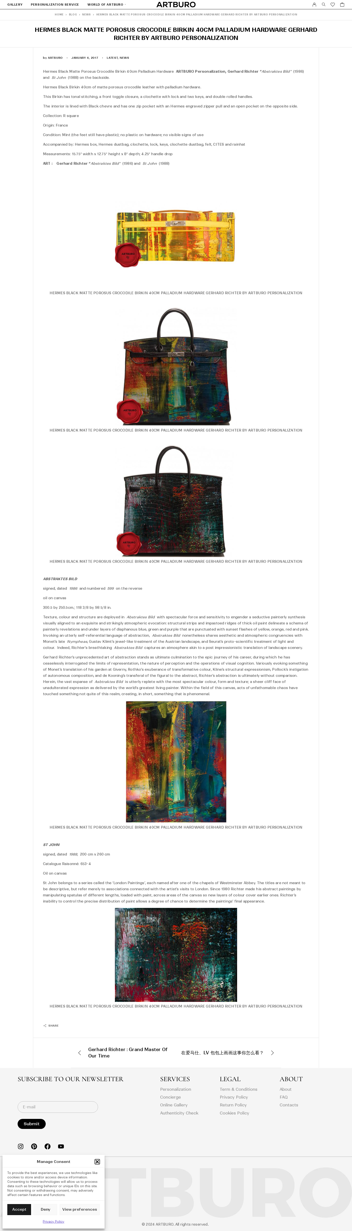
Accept (19, 1209)
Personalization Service (55, 4)
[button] (97, 1161)
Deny (45, 1209)
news (124, 57)
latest (112, 57)
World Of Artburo (105, 4)
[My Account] (314, 4)
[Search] (323, 4)
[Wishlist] (332, 5)
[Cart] (342, 5)
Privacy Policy (53, 1221)
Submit (32, 1123)
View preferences (79, 1209)
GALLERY (14, 4)
